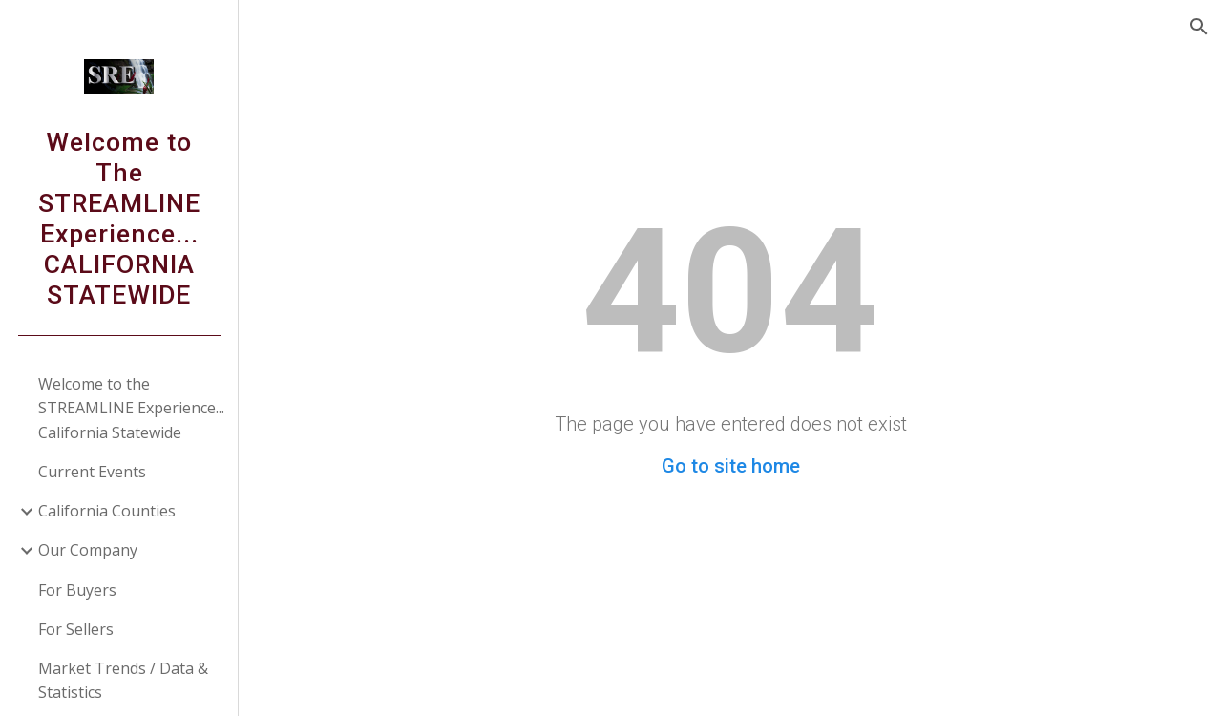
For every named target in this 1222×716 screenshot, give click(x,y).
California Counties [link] (107, 510)
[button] (1199, 27)
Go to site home (731, 465)
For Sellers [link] (76, 629)
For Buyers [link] (77, 589)
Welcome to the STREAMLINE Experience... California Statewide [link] (131, 408)
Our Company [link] (87, 549)
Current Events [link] (92, 471)
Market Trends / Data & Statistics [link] (123, 680)
